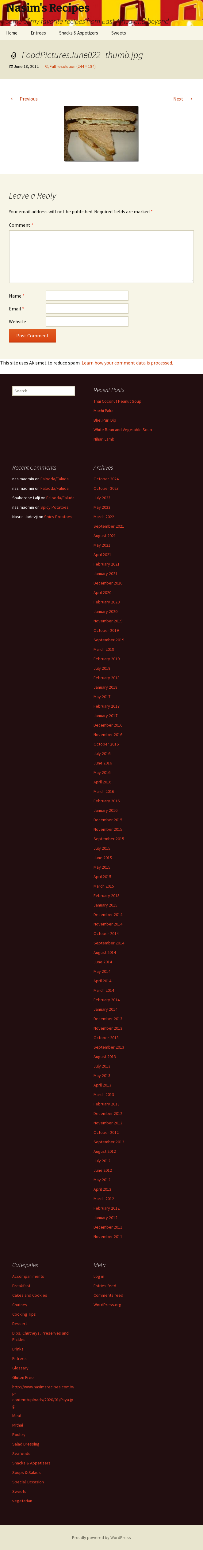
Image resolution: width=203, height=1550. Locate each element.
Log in (99, 1276)
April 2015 (102, 876)
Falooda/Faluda (54, 479)
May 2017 (102, 696)
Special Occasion (28, 1482)
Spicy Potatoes (54, 507)
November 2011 (108, 1236)
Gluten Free (23, 1377)
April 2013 (102, 1085)
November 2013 (108, 1028)
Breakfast (21, 1285)
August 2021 (105, 535)
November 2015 (108, 829)
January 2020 (105, 611)
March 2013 (104, 1094)
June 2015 (103, 857)
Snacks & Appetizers (78, 33)
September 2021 (109, 526)
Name (17, 296)
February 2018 (107, 677)
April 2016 (102, 782)
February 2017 (107, 706)
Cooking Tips (24, 1314)
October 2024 (106, 479)
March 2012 (104, 1198)
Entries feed (105, 1285)
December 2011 (108, 1227)
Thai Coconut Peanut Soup (117, 401)
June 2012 (103, 1170)
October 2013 (106, 1037)
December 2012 (108, 1113)
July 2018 (102, 668)
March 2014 (104, 990)
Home (11, 33)
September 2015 (109, 838)
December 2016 (108, 725)
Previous (23, 99)
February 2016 (107, 801)
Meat (16, 1415)
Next (183, 99)
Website (17, 321)
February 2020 (107, 602)
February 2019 (107, 658)
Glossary (20, 1368)
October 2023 (106, 488)
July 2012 (102, 1160)
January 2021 (105, 573)
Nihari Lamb (104, 439)
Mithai (17, 1425)
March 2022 (104, 516)
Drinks (18, 1349)
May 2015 (102, 867)
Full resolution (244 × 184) (73, 66)
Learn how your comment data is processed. (127, 363)
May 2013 (102, 1075)
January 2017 (105, 715)
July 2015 (102, 848)
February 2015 (107, 895)
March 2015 (104, 886)
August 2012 (105, 1151)
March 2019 (104, 649)
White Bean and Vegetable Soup (123, 429)
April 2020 (102, 592)
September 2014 (109, 943)
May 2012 (102, 1179)
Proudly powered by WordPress (101, 1537)
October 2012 (106, 1132)
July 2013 (102, 1066)
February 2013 (107, 1104)
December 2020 (108, 583)
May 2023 (102, 507)
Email (16, 309)
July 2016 (102, 753)
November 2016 (108, 734)
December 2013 (108, 1018)
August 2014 (105, 952)
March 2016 (104, 791)
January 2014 (105, 1009)
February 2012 (107, 1208)
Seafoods (21, 1453)
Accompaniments (28, 1276)
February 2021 (107, 564)
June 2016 (103, 763)
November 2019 (108, 621)
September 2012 (109, 1142)
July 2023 (102, 497)
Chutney (19, 1304)
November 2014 (108, 924)
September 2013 (109, 1047)
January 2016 (105, 810)
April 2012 (102, 1189)
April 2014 (102, 981)
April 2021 (102, 554)
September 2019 (109, 640)
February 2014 (107, 999)
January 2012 (105, 1217)
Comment (21, 225)
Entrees (38, 33)
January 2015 (105, 905)
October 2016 (106, 744)
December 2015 (108, 820)
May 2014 (102, 971)
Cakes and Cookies (29, 1295)
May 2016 (102, 772)
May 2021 (102, 545)
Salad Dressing (26, 1444)
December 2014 (108, 914)
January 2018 (105, 687)
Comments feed (108, 1295)
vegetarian (22, 1501)
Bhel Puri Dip (105, 420)
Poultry (18, 1434)
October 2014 (106, 933)
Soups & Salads (26, 1472)
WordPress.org (107, 1304)
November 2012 (108, 1123)
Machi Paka (103, 410)
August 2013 (105, 1056)
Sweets (118, 33)
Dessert (19, 1323)
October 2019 (106, 630)
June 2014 (103, 962)
